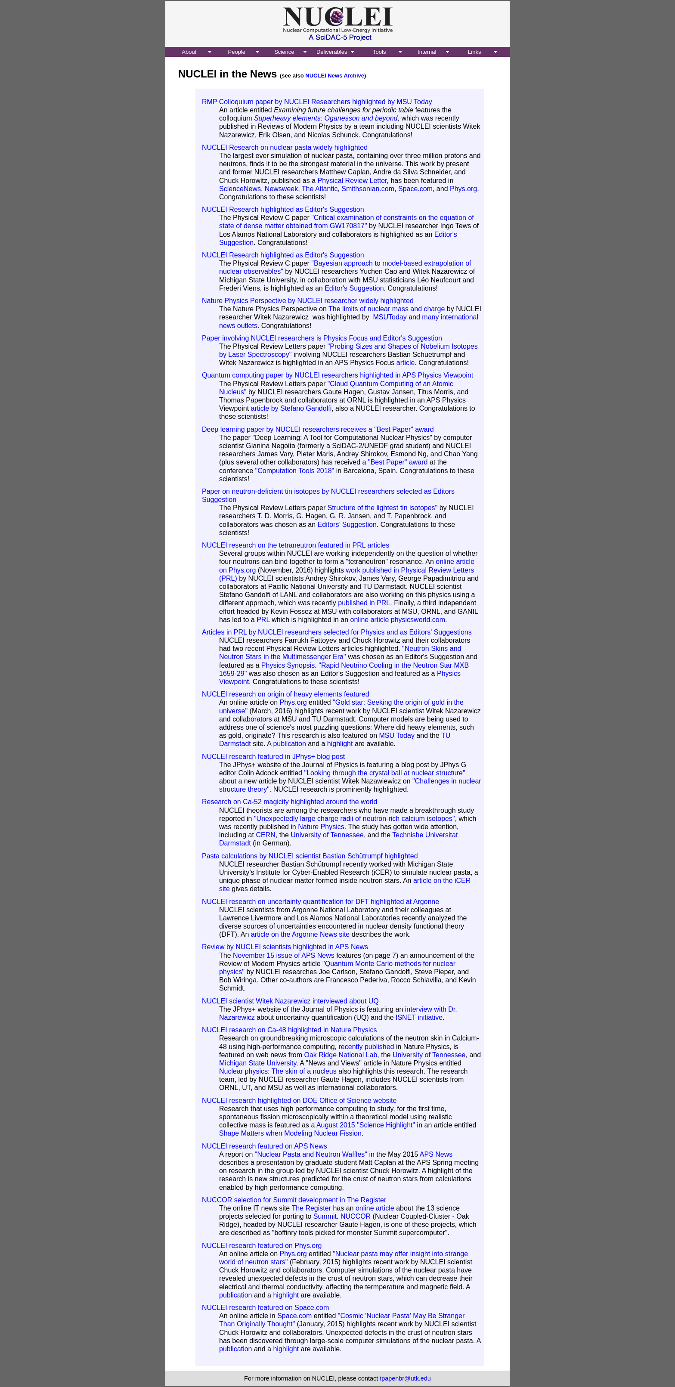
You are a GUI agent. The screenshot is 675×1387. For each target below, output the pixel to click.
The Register (311, 1208)
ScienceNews (240, 188)
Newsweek (281, 188)
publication (289, 743)
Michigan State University (257, 1063)
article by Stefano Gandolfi (291, 408)
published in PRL (364, 603)
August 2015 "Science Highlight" (365, 1125)
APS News (436, 1154)
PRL (263, 619)
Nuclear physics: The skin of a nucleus (278, 1071)
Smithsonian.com (367, 188)
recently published (366, 1046)
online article (375, 1208)
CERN (265, 835)
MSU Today (396, 735)
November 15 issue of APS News (283, 955)
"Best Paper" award (398, 462)
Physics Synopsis (288, 665)
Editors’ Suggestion (347, 524)
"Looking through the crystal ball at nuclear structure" (384, 773)
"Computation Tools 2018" (294, 470)
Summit (325, 1216)
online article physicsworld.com (397, 619)
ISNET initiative (419, 1017)
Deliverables (331, 52)
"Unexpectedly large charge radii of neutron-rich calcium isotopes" (354, 818)
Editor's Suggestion (354, 288)
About (189, 52)
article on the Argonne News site (300, 934)
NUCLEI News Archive (334, 75)
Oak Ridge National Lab (340, 1055)
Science (284, 52)
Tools (379, 52)
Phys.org (463, 188)
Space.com (415, 188)
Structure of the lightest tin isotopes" (383, 507)
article (405, 362)
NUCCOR (356, 1216)
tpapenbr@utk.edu (405, 1378)
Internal (427, 52)
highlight (340, 743)
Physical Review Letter (352, 180)
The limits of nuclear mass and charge (387, 309)
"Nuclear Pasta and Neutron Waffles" (311, 1154)
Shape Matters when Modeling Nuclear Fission (290, 1133)
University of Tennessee (327, 835)
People (236, 52)
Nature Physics (321, 826)
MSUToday (389, 317)
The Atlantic (320, 188)
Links (474, 52)
